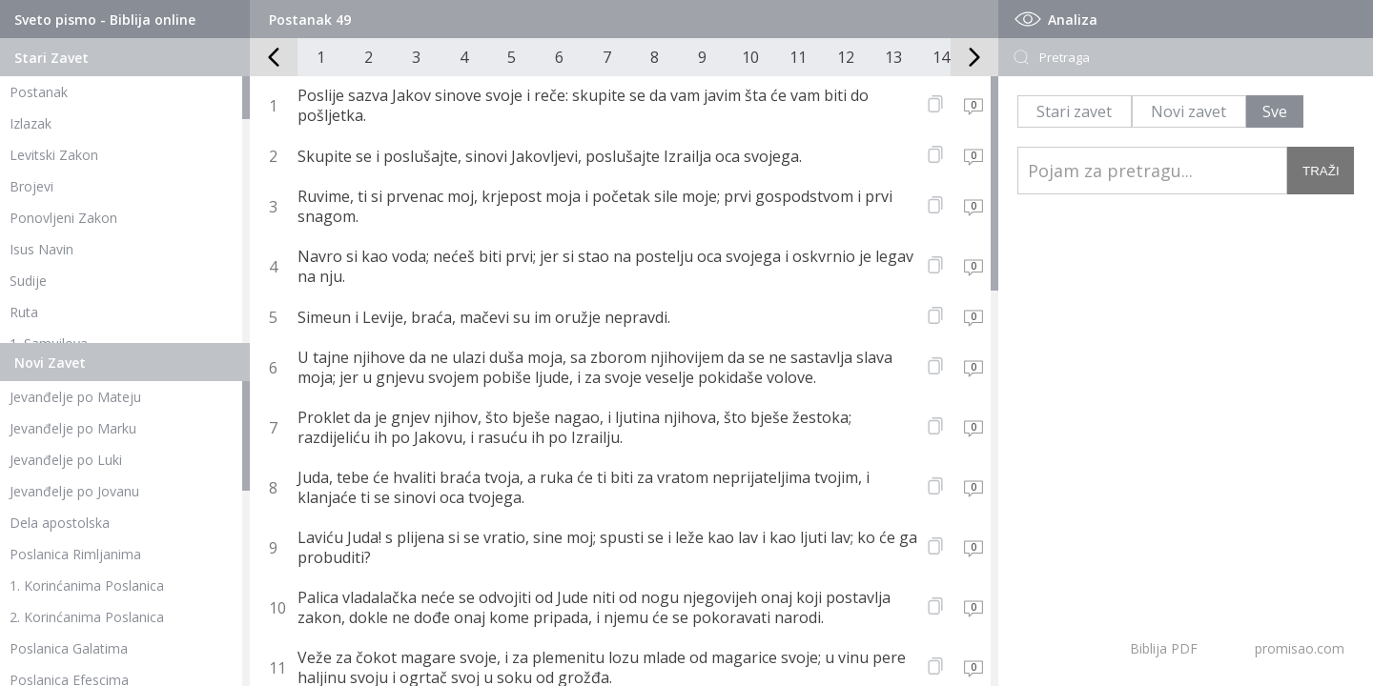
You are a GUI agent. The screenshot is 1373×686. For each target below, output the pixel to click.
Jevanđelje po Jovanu (74, 491)
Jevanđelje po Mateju (75, 397)
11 (798, 57)
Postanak (39, 92)
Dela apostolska (60, 523)
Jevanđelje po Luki (66, 460)
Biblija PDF (1164, 648)
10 (750, 57)
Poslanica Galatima (69, 648)
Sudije (28, 281)
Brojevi (31, 186)
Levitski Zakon (54, 155)
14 (941, 57)
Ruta (24, 312)
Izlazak (30, 123)
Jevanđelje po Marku (73, 428)
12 (845, 57)
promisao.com (1299, 648)
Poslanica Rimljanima (75, 554)
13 (893, 57)
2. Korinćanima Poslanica (87, 617)
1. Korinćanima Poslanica (87, 585)
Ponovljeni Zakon (63, 218)
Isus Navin (41, 249)
